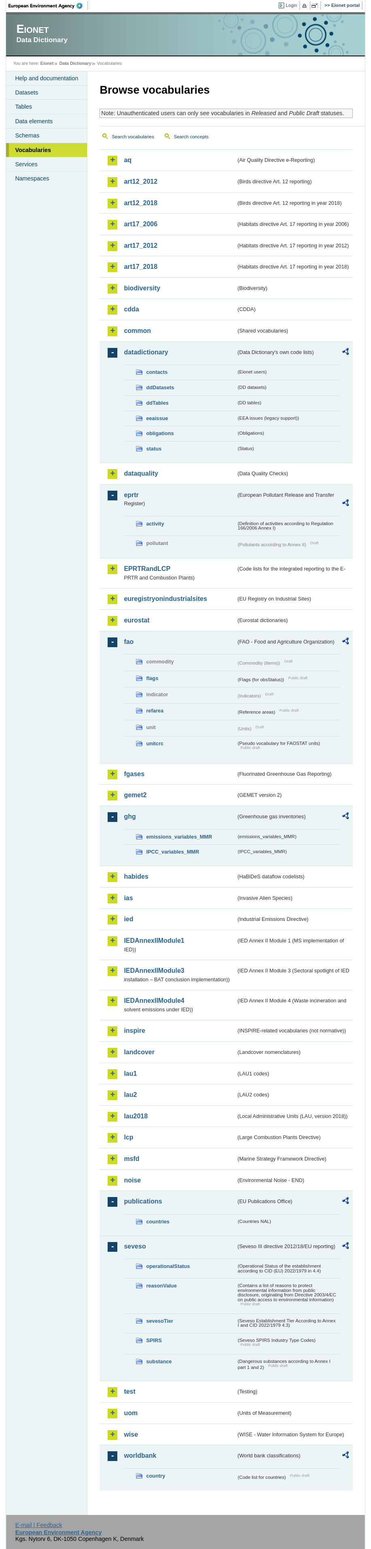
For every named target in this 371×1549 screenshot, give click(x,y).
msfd (131, 1158)
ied (128, 919)
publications (143, 1201)
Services (26, 164)
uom (131, 1413)
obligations (160, 433)
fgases (134, 773)
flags (152, 678)
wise (131, 1434)
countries (158, 1222)
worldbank (140, 1455)
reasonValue (161, 1286)
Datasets (26, 92)
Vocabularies (33, 150)
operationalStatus (168, 1266)
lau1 (130, 1073)
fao (129, 641)
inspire (134, 1030)
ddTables (157, 403)
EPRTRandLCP (147, 568)
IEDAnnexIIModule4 (154, 1000)
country (155, 1476)
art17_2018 (140, 266)
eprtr (131, 494)
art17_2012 (140, 245)
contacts (156, 372)
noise (132, 1180)
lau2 (130, 1094)
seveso (135, 1246)
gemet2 (135, 795)
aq (127, 160)
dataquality (141, 473)
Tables (23, 106)
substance (159, 1361)
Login (291, 5)
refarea (154, 711)
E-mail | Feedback (38, 1525)
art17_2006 (140, 224)
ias (128, 898)
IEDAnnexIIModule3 (154, 970)
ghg (130, 816)
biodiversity (142, 288)
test (129, 1391)
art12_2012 (140, 181)
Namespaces (32, 178)
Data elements (34, 121)
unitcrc (154, 743)
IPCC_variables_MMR (172, 852)
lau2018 (136, 1116)
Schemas (27, 135)
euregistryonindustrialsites (165, 598)
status (153, 449)
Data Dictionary (75, 63)
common (137, 330)
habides (136, 876)
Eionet (47, 63)
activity (155, 524)
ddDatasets (160, 387)
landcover (139, 1052)
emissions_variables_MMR (179, 837)
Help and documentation (46, 78)
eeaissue (157, 418)
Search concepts (191, 136)
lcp (128, 1137)
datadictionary (146, 352)
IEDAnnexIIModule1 (154, 940)
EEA (48, 6)
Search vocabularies (133, 136)
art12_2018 (140, 203)
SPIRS (153, 1340)
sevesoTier (159, 1321)
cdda (131, 309)
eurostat (136, 620)
